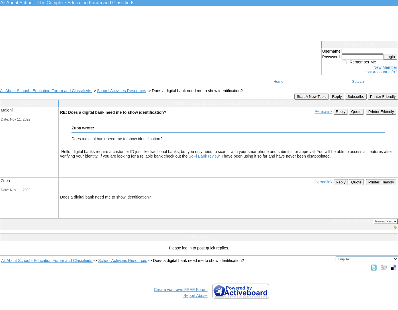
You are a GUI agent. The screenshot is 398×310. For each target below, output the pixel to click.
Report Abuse (195, 295)
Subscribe (355, 96)
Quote (356, 111)
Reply (337, 96)
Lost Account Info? (380, 72)
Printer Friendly (383, 96)
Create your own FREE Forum (180, 289)
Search (358, 81)
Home (278, 81)
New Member (385, 67)
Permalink (323, 111)
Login (390, 57)
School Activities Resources (121, 90)
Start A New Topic (311, 96)
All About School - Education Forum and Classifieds (46, 90)
